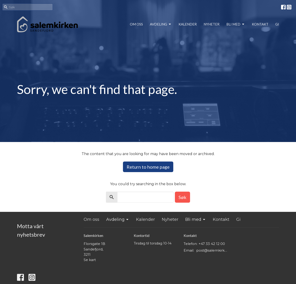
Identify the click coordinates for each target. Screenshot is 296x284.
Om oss (136, 24)
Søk (182, 197)
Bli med (235, 24)
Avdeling (161, 24)
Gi (277, 24)
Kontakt (260, 24)
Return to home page (148, 167)
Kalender (188, 24)
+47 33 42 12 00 (212, 243)
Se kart (90, 260)
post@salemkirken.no (212, 250)
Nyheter (211, 24)
